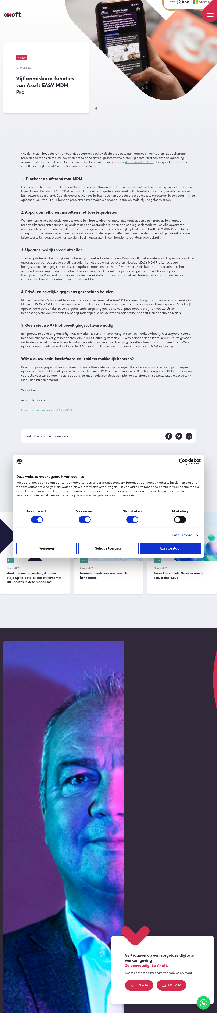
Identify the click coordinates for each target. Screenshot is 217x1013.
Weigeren (46, 548)
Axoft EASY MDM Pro (139, 162)
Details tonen (182, 535)
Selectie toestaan (108, 548)
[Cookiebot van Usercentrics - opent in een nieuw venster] (182, 461)
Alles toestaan (170, 548)
